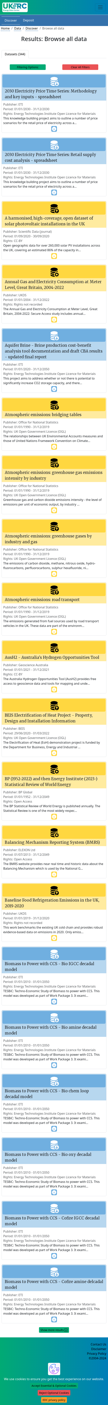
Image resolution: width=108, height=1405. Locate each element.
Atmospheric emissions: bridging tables (43, 414)
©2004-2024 (97, 1358)
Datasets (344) (15, 54)
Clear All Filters (80, 67)
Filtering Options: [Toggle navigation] (28, 67)
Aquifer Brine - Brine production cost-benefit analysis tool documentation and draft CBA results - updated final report (53, 351)
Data (17, 28)
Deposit (28, 20)
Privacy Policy (96, 1353)
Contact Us (98, 1344)
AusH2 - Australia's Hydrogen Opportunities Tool (52, 657)
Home (5, 28)
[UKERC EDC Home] (15, 7)
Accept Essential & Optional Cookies (54, 1385)
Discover (11, 20)
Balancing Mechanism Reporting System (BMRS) (52, 842)
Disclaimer (98, 1349)
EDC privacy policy (54, 1400)
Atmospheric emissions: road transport (42, 599)
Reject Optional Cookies (54, 1393)
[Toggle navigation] (100, 7)
